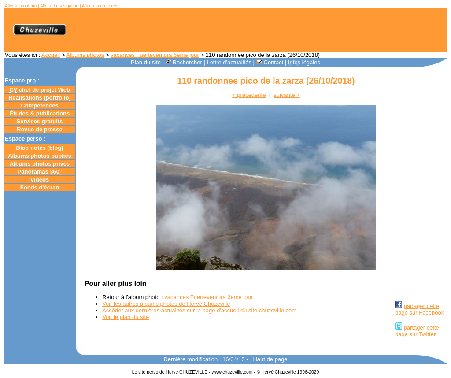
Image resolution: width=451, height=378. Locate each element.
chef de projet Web (39, 89)
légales (304, 62)
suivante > (287, 95)
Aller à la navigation (59, 6)
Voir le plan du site (125, 317)
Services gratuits (40, 121)
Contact (270, 62)
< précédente (249, 95)
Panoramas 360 (40, 171)
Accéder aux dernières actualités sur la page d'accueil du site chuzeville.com (199, 310)
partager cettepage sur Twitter (417, 330)
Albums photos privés (40, 163)
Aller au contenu (21, 6)
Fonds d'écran (39, 187)
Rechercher (184, 62)
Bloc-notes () (39, 148)
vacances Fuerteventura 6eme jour (155, 55)
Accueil (50, 55)
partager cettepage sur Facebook (419, 309)
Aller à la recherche (101, 6)
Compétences (39, 105)
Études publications (40, 113)
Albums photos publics (39, 155)
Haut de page (270, 359)
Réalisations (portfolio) (39, 97)
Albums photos (85, 55)
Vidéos (39, 179)
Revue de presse (39, 129)
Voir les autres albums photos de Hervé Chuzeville (166, 303)
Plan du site (146, 62)
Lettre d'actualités (229, 62)
